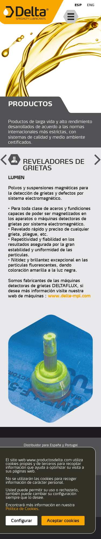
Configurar (21, 520)
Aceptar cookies (63, 520)
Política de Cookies (22, 508)
